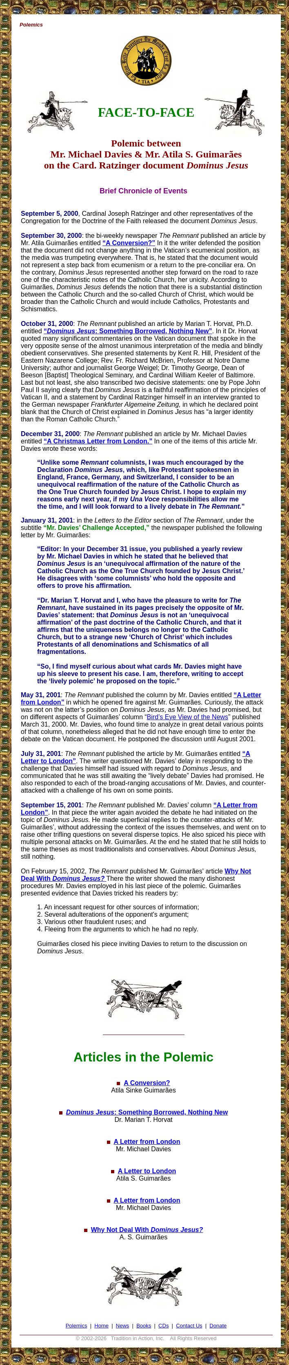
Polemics (76, 1326)
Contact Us (189, 1326)
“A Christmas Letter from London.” (98, 441)
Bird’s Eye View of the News (188, 717)
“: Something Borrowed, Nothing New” (128, 331)
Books (143, 1326)
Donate (218, 1326)
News (122, 1326)
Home (101, 1326)
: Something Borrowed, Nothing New (147, 1112)
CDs (163, 1326)
